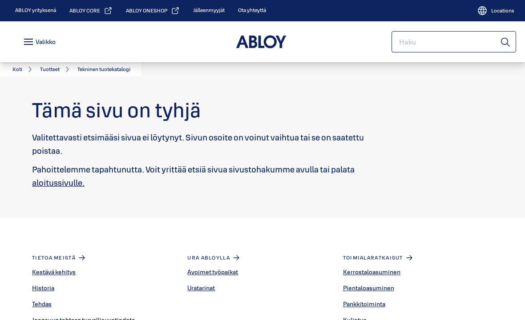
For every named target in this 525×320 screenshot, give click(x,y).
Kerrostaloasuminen (371, 272)
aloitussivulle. (58, 182)
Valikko (46, 42)
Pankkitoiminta (364, 304)
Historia (43, 288)
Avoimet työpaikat (212, 272)
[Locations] (495, 11)
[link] (35, 10)
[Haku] (506, 42)
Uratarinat (201, 288)
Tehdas (42, 304)
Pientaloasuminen (368, 288)
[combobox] (454, 41)
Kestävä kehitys (54, 272)
